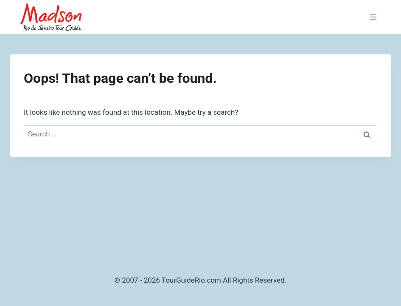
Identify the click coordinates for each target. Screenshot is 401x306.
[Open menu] (373, 16)
